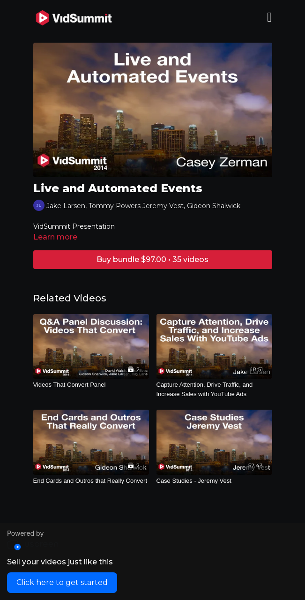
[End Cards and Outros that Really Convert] (91, 481)
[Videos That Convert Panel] (91, 385)
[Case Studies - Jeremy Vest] (214, 481)
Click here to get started (62, 582)
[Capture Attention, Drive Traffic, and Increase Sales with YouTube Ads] (214, 389)
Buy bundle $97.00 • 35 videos (152, 259)
